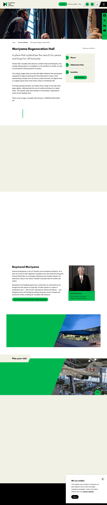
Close (75, 497)
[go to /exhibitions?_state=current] (23, 42)
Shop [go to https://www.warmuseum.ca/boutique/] (80, 4)
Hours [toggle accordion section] (71, 58)
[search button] (92, 4)
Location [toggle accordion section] (72, 72)
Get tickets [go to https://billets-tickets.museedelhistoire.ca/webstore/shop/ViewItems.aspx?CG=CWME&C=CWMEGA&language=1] (62, 4)
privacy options (88, 491)
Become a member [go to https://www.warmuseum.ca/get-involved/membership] (73, 4)
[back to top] (98, 392)
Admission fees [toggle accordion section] (75, 65)
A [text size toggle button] (97, 4)
